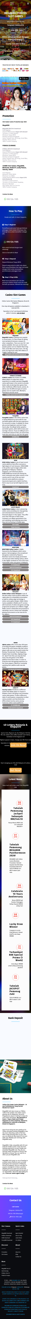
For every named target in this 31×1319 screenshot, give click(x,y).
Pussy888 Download (7, 1240)
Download (15, 487)
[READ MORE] (17, 872)
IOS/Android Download (15, 669)
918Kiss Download (6, 1235)
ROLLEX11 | (11, 1311)
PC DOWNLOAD (15, 705)
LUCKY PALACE (22, 1309)
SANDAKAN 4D (13, 1302)
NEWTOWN (14, 1309)
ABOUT (3, 1292)
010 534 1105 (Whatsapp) (15, 1213)
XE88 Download (6, 1238)
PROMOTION (10, 1292)
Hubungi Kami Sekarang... (10, 1178)
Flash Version (15, 527)
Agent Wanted (19, 1233)
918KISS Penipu (6, 1275)
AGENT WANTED (7, 1294)
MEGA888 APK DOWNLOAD (11, 1305)
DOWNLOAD (15, 437)
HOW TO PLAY (17, 1292)
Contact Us (18, 1256)
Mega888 (5, 125)
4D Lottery (18, 1240)
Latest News (19, 1238)
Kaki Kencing (5, 1271)
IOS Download (15, 570)
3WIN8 (21, 1311)
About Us (18, 1252)
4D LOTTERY (16, 1294)
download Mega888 (8, 1150)
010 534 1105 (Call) (16, 1217)
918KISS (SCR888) (9, 145)
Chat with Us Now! (6, 1287)
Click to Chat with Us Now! (15, 44)
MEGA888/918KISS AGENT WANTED (15, 1314)
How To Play (19, 1235)
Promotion (4, 1252)
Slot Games (5, 1254)
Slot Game (15, 524)
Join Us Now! (18, 745)
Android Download (15, 567)
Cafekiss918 (19, 25)
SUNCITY (16, 1311)
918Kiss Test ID (6, 1273)
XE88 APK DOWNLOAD (14, 1307)
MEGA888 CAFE (16, 1280)
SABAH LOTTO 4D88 (14, 1300)
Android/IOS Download (15, 708)
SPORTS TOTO (6, 1299)
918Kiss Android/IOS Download (15, 395)
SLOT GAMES (26, 1292)
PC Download (15, 565)
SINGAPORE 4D (22, 1302)
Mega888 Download (7, 1233)
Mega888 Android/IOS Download (15, 355)
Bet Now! (15, 770)
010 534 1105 (17, 30)
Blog (17, 1254)
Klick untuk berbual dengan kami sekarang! (15, 38)
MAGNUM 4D (14, 1299)
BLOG (21, 1294)
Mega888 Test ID (6, 1268)
